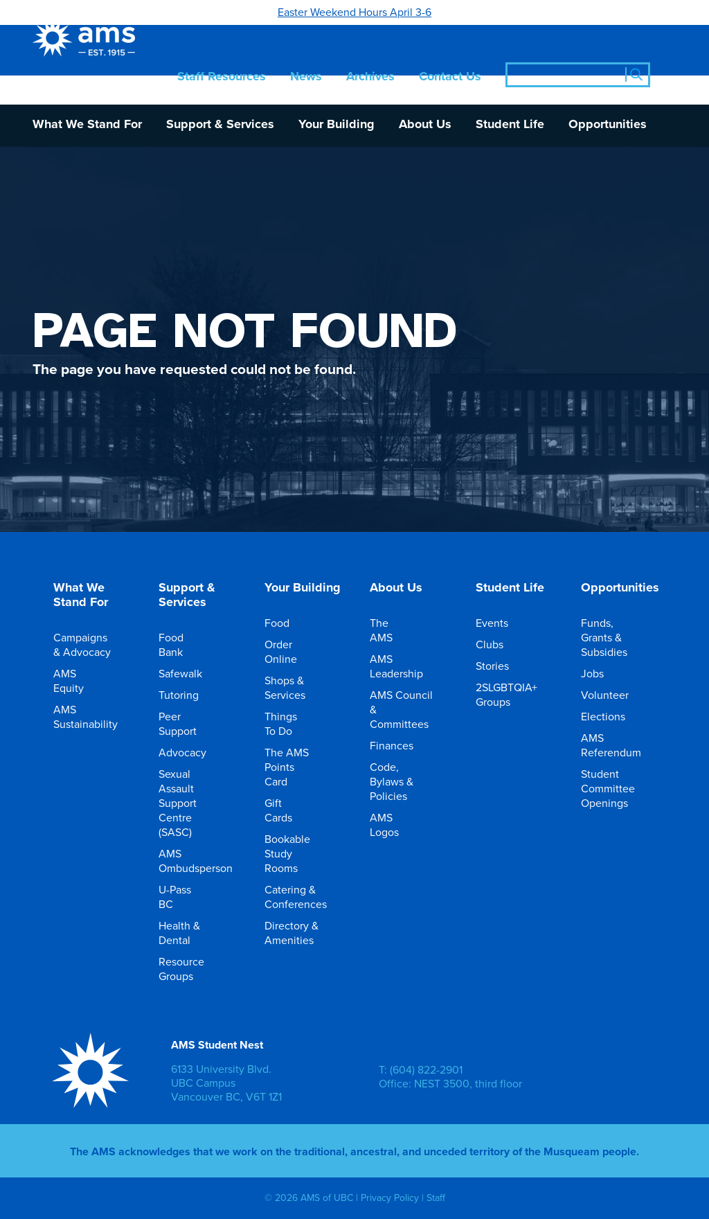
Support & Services (220, 125)
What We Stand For (87, 125)
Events (502, 622)
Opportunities (607, 125)
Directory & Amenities (298, 932)
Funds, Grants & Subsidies (614, 637)
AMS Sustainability (95, 716)
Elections (613, 716)
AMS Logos (400, 824)
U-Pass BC (189, 896)
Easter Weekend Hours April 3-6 (354, 11)
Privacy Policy (390, 1197)
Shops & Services (294, 687)
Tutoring (188, 694)
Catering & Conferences (305, 896)
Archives (370, 77)
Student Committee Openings (617, 788)
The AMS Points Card (294, 767)
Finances (401, 745)
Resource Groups (191, 969)
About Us (425, 125)
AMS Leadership (406, 666)
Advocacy (192, 752)
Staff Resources (221, 77)
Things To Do (294, 723)
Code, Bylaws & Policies (400, 781)
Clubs (499, 644)
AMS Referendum (621, 745)
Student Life (510, 125)
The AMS (400, 630)
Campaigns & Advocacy (90, 644)
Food (286, 622)
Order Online (294, 651)
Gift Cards (294, 810)
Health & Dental (189, 932)
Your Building (336, 125)
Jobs (602, 673)
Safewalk (190, 673)
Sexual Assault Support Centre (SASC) (189, 802)
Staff (436, 1197)
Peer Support (189, 723)
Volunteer (614, 694)
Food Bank (189, 644)
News (306, 77)
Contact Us (450, 77)
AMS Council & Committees (409, 709)
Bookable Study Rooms (297, 853)
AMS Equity (83, 680)
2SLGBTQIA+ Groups (516, 694)
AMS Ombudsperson (205, 860)
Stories (502, 665)
